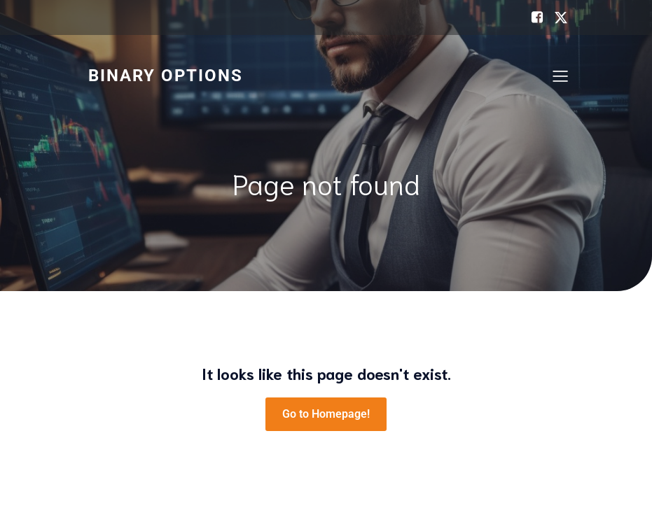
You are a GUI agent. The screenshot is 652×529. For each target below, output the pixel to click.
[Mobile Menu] (560, 75)
